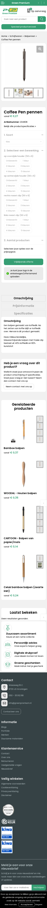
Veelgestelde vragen (11, 765)
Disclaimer (6, 795)
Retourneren (7, 761)
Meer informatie (11, 904)
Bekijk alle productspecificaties (20, 126)
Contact (5, 753)
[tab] (23, 298)
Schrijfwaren (16, 36)
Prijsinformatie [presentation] (23, 306)
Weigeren (38, 904)
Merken (5, 734)
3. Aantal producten (17, 240)
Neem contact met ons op (19, 386)
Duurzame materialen (12, 738)
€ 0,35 (11, 497)
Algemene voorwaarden (13, 783)
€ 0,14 (11, 546)
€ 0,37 (11, 452)
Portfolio (5, 730)
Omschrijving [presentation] (23, 298)
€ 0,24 (11, 595)
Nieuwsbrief (7, 768)
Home (4, 36)
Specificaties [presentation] (23, 313)
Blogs (4, 727)
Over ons (5, 757)
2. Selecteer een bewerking (21, 150)
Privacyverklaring (9, 791)
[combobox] (19, 19)
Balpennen (29, 36)
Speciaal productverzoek (23, 26)
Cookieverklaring (9, 787)
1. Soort (8, 135)
